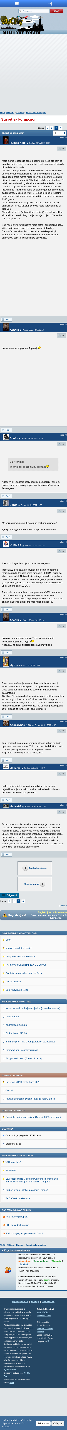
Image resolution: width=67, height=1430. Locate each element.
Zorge (13, 504)
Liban (8, 982)
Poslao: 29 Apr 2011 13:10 (33, 620)
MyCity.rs (46, 1354)
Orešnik (10, 1132)
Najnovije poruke (20, 1344)
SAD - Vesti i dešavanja (18, 1240)
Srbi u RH (11, 1212)
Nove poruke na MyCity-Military (19, 975)
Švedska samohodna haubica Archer (24, 1015)
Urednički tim (48, 1344)
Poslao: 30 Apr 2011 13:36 (35, 806)
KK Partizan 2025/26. (17, 1067)
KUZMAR (15, 545)
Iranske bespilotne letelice (19, 990)
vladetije (15, 767)
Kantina (20, 113)
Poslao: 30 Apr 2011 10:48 (45, 725)
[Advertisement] (33, 73)
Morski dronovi (13, 1023)
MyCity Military (7, 113)
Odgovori (12, 895)
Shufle (14, 438)
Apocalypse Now (20, 724)
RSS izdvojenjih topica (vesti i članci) (24, 1275)
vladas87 (15, 806)
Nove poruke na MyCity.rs (16, 1044)
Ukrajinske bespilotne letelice (21, 998)
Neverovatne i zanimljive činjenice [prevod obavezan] (33, 1050)
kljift (12, 665)
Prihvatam (43, 1423)
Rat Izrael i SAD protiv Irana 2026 (23, 1124)
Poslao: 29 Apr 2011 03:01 (39, 143)
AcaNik (14, 329)
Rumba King (18, 142)
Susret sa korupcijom (36, 113)
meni (17, 3)
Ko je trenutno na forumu (17, 1292)
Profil (8, 319)
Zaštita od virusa (44, 1358)
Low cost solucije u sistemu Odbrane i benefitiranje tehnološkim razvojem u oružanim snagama (32, 1222)
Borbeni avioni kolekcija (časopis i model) (27, 1232)
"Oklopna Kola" (13, 1204)
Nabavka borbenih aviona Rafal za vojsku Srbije (30, 1141)
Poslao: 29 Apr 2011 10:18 (32, 438)
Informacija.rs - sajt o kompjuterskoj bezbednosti (30, 1083)
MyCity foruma (10, 1412)
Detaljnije (24, 1306)
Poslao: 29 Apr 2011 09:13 (33, 330)
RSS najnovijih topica (17, 1258)
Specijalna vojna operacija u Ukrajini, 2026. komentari (33, 1159)
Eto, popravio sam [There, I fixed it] (24, 1100)
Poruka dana (12, 1058)
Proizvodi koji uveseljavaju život (22, 1092)
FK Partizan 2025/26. (16, 1075)
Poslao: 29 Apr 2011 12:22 (35, 546)
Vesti (39, 1354)
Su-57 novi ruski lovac (17, 1032)
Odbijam (58, 1423)
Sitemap (35, 1344)
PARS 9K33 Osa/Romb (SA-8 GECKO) (26, 1007)
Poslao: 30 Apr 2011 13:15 (34, 768)
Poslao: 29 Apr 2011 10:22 (31, 505)
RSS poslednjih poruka (17, 1267)
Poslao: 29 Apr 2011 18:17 (29, 665)
